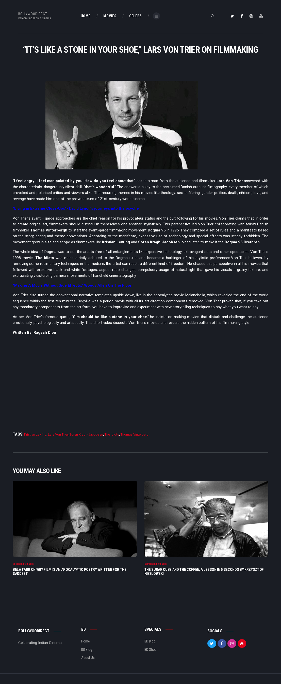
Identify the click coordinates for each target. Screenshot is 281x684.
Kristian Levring (35, 434)
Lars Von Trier (58, 434)
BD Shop (150, 650)
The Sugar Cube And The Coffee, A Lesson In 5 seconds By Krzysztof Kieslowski (204, 572)
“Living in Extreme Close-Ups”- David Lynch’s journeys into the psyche (76, 208)
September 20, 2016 (155, 564)
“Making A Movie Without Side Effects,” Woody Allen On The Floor (72, 285)
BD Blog (86, 650)
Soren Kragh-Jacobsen (86, 434)
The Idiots (112, 434)
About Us (88, 658)
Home (85, 641)
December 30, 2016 (23, 564)
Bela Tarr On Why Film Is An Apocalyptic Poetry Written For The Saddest (69, 572)
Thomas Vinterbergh (135, 434)
